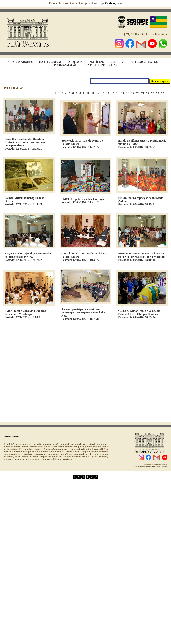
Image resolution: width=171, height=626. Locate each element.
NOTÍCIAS (97, 61)
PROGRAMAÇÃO (65, 65)
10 (89, 93)
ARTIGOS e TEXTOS (144, 61)
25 (163, 93)
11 (94, 93)
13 (103, 93)
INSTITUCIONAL (50, 61)
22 (148, 93)
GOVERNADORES (20, 61)
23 (153, 93)
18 (128, 93)
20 (138, 93)
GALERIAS (116, 61)
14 (108, 93)
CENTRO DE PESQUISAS (100, 65)
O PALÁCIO (76, 61)
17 (123, 93)
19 (133, 93)
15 (113, 93)
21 (143, 93)
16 (118, 93)
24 (158, 93)
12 (98, 93)
